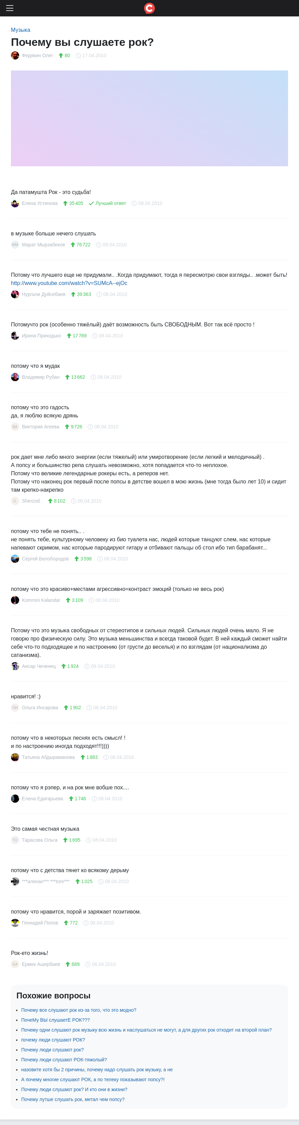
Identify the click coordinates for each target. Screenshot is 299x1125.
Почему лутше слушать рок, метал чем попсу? (73, 1099)
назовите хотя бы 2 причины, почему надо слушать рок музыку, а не (97, 1069)
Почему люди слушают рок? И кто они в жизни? (74, 1089)
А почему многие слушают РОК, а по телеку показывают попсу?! (93, 1079)
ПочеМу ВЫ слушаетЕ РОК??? (55, 1020)
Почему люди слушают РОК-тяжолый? (64, 1059)
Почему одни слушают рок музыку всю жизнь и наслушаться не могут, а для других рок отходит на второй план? (146, 1030)
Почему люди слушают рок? (52, 1049)
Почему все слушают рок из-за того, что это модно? (78, 1010)
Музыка (20, 30)
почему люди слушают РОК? (53, 1040)
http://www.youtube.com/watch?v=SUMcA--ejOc (69, 283)
